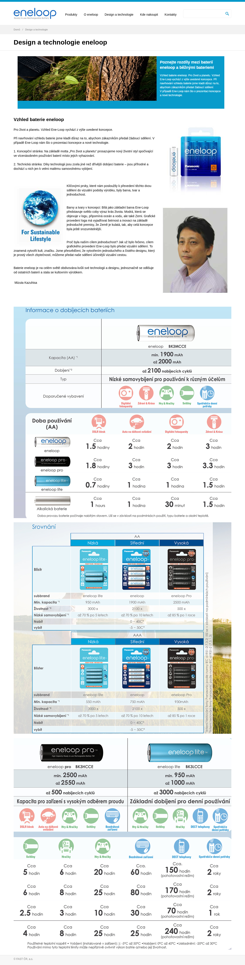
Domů (17, 29)
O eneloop (91, 14)
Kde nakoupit (149, 14)
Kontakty (170, 14)
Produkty (71, 14)
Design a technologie (119, 14)
